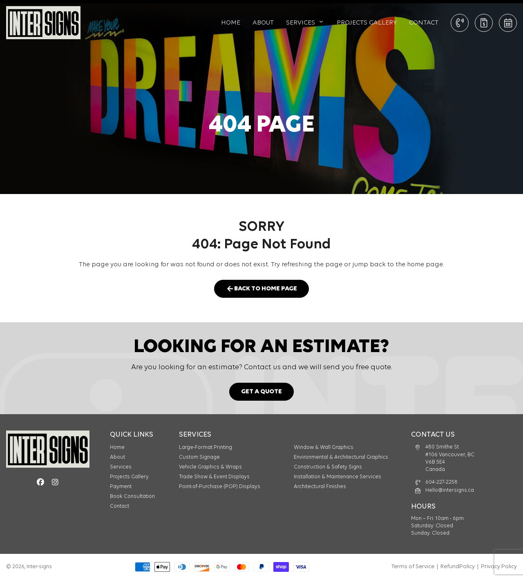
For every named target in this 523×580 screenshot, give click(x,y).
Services (300, 23)
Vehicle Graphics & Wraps (210, 467)
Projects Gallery (367, 23)
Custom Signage (199, 457)
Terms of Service (412, 567)
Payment (121, 486)
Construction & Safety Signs (328, 467)
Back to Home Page (261, 289)
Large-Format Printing (205, 447)
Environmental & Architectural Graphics (341, 457)
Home (230, 23)
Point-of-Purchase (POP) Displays (219, 486)
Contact (423, 23)
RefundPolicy (457, 567)
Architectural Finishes (320, 486)
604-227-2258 (441, 482)
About (263, 23)
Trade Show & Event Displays (214, 477)
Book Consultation (508, 22)
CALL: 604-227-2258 (460, 22)
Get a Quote (484, 22)
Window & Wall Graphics (323, 447)
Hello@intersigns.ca (449, 490)
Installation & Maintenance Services (337, 477)
